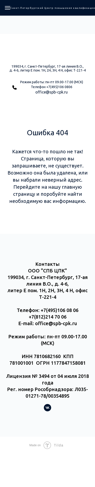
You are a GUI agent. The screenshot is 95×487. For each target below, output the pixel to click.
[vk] (47, 410)
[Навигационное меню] (7, 8)
